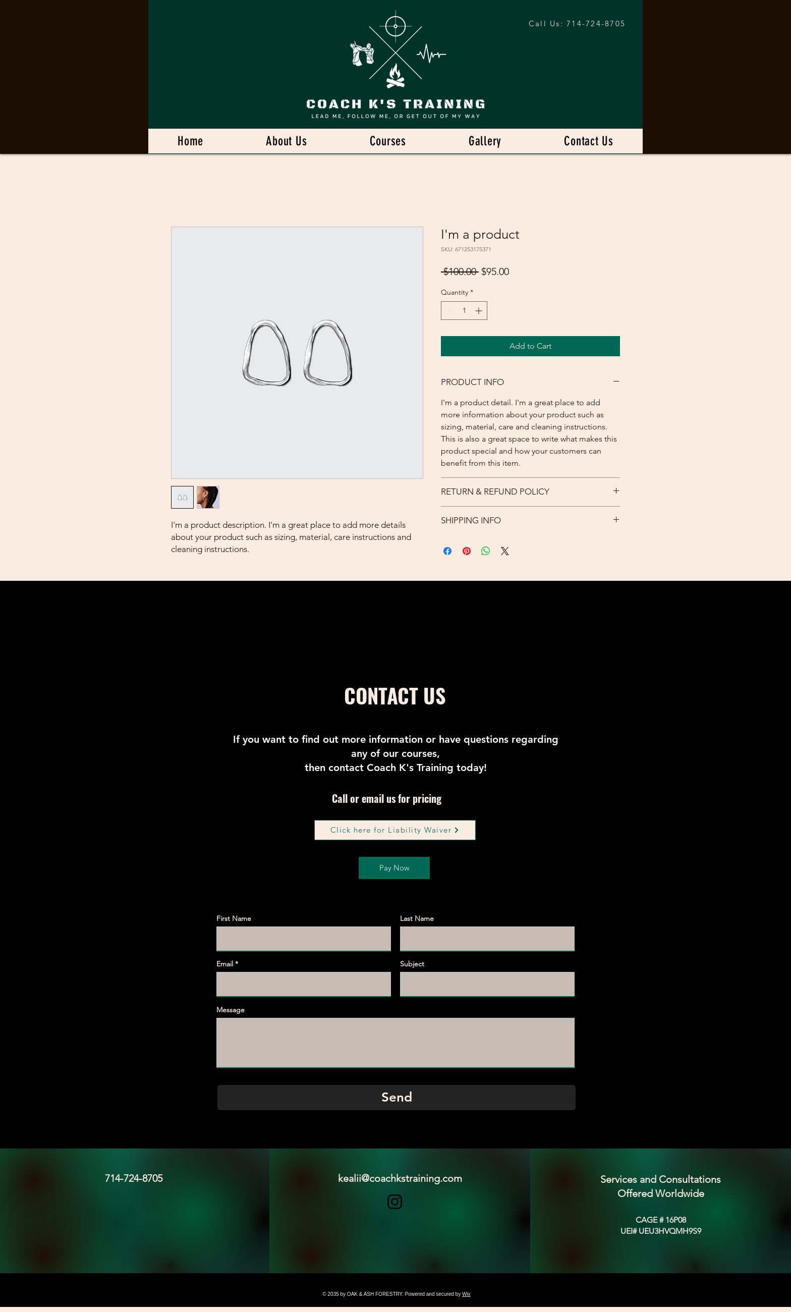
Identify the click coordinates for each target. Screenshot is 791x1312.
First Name (233, 918)
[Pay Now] (394, 868)
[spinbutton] (464, 310)
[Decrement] (448, 310)
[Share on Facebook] (447, 551)
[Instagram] (395, 1202)
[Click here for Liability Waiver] (395, 830)
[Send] (396, 1097)
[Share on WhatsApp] (486, 551)
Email (224, 963)
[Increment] (479, 310)
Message (230, 1009)
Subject (412, 963)
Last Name (417, 918)
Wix (466, 1294)
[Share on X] (505, 551)
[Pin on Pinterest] (467, 551)
